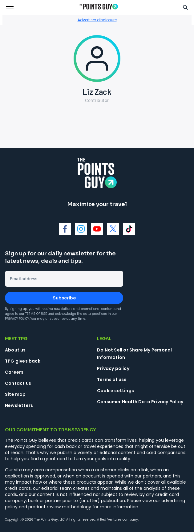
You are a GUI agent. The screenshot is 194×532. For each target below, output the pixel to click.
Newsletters (19, 405)
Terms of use (112, 379)
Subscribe (64, 298)
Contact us (18, 383)
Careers (14, 372)
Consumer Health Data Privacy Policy (140, 402)
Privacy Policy (17, 318)
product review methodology (59, 507)
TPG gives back (22, 361)
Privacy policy (113, 368)
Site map (15, 394)
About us (15, 350)
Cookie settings (115, 391)
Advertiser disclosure (97, 19)
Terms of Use (36, 313)
